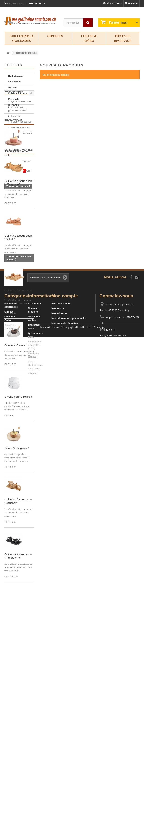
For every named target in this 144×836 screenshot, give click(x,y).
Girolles (55, 36)
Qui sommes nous (21, 125)
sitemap (32, 812)
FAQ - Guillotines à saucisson (35, 804)
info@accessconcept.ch (113, 774)
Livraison (16, 140)
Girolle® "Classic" (15, 444)
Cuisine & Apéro (89, 38)
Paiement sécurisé (21, 145)
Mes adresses (59, 752)
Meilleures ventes (18, 248)
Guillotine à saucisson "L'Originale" (18, 281)
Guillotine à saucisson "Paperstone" (18, 655)
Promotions (13, 171)
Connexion (131, 3)
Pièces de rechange (122, 38)
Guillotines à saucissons (21, 38)
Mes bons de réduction (64, 762)
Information (13, 116)
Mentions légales (20, 151)
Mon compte (64, 735)
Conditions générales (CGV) (34, 784)
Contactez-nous (112, 3)
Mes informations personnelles (69, 757)
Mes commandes (61, 742)
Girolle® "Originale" (16, 547)
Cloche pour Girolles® (18, 495)
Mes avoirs (57, 747)
